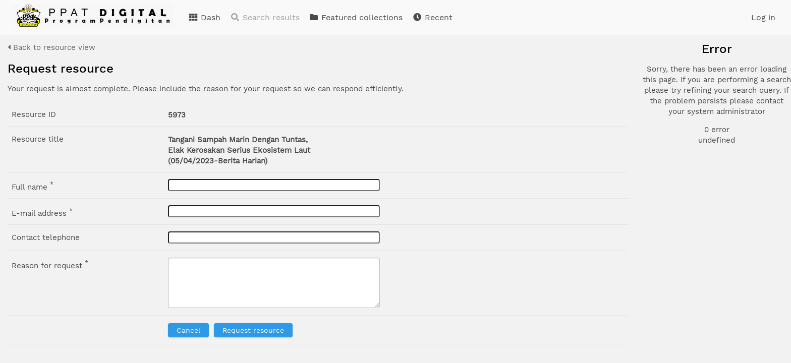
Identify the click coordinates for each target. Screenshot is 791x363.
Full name (32, 186)
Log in (763, 17)
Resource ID (34, 114)
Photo (678, 84)
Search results (265, 17)
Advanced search (691, 181)
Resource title (38, 139)
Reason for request (50, 264)
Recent (432, 17)
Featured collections (356, 17)
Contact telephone (46, 237)
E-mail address (42, 212)
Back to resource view (51, 47)
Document (686, 96)
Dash (204, 17)
